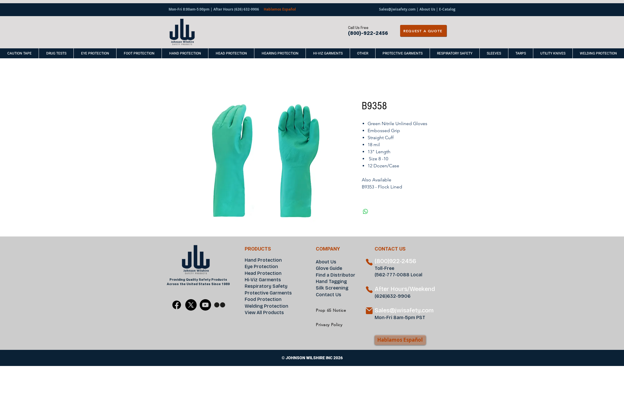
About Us (427, 9)
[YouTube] (205, 305)
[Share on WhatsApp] (365, 211)
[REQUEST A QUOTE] (423, 31)
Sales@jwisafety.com (397, 9)
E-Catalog (447, 9)
